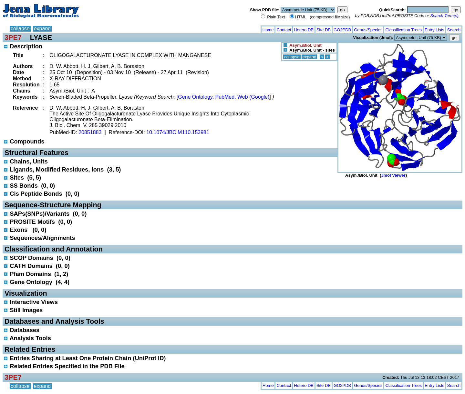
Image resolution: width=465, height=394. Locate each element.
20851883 (89, 132)
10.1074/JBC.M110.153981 (177, 132)
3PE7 (13, 38)
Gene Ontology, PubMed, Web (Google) (223, 97)
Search (453, 29)
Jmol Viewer (393, 175)
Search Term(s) (444, 15)
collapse (20, 28)
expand (42, 28)
